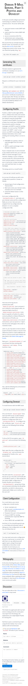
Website (4, 640)
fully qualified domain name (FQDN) (12, 93)
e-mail (6, 681)
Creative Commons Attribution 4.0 (11, 678)
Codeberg (12, 680)
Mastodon (21, 680)
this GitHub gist (20, 578)
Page (3, 676)
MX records (10, 46)
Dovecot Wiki (6, 567)
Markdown (14, 629)
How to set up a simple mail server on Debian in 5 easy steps (13, 568)
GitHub (17, 680)
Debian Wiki (16, 565)
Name (4, 633)
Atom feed (13, 683)
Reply (23, 603)
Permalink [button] (16, 603)
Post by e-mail (7, 666)
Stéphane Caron (14, 674)
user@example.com (18, 509)
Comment (4, 647)
